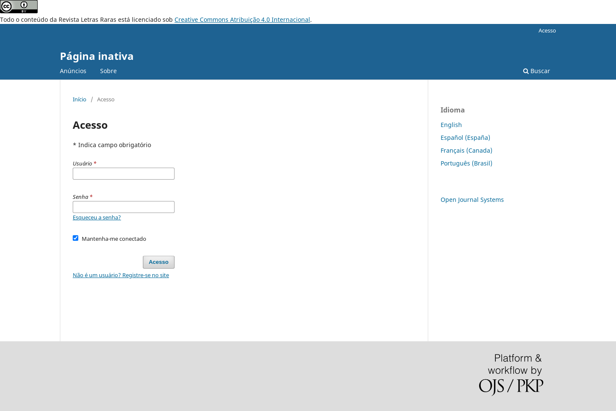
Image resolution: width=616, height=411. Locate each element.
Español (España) (465, 137)
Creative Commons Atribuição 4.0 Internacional (242, 19)
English (451, 125)
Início (79, 99)
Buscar (536, 71)
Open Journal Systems (472, 199)
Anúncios (73, 71)
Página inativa (97, 56)
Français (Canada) (466, 150)
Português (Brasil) (466, 163)
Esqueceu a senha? (97, 217)
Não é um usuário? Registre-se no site (121, 275)
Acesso (547, 30)
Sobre (108, 71)
